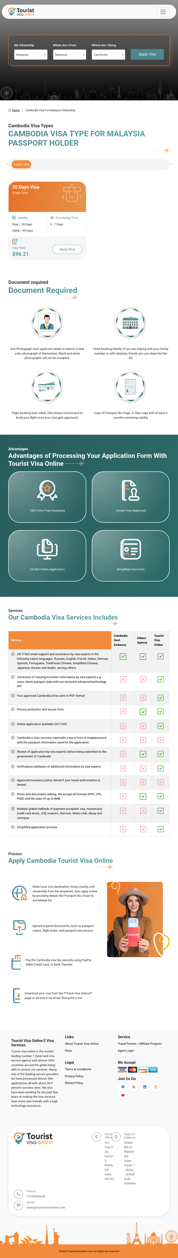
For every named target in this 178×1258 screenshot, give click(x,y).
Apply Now (67, 249)
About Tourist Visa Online (82, 1043)
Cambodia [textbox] (101, 54)
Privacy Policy (74, 1076)
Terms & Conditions (78, 1069)
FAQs (68, 1050)
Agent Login (126, 1050)
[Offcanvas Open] (163, 11)
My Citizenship (24, 45)
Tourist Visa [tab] (21, 164)
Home (13, 110)
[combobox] (31, 54)
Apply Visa (147, 54)
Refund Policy (74, 1083)
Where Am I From (64, 45)
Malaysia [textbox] (22, 54)
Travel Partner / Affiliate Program (140, 1043)
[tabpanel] (89, 221)
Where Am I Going (104, 45)
